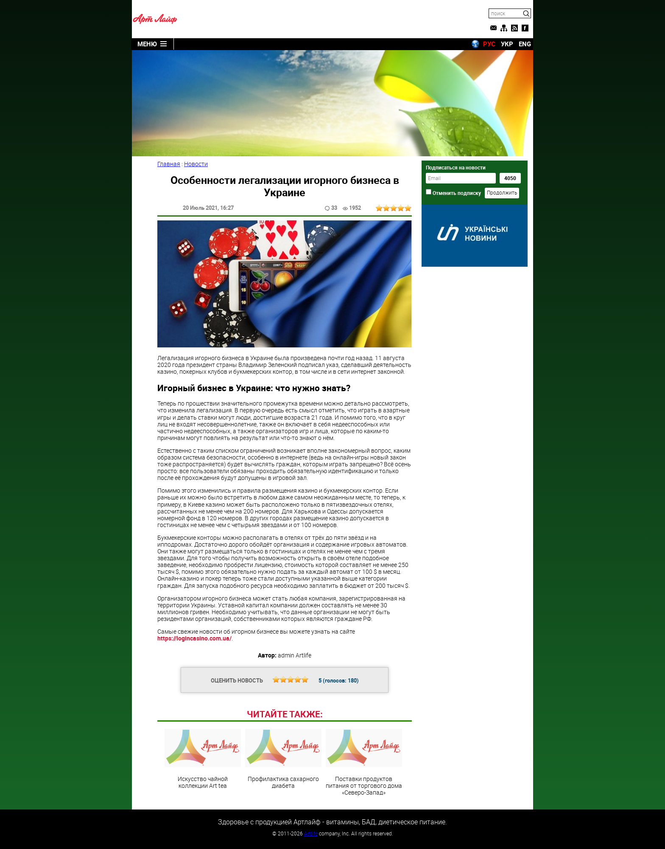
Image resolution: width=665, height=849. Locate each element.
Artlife (311, 833)
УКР (507, 43)
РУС (489, 43)
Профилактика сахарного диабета (283, 759)
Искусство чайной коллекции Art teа (203, 759)
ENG (525, 43)
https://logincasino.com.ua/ (194, 638)
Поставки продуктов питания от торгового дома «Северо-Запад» (364, 762)
